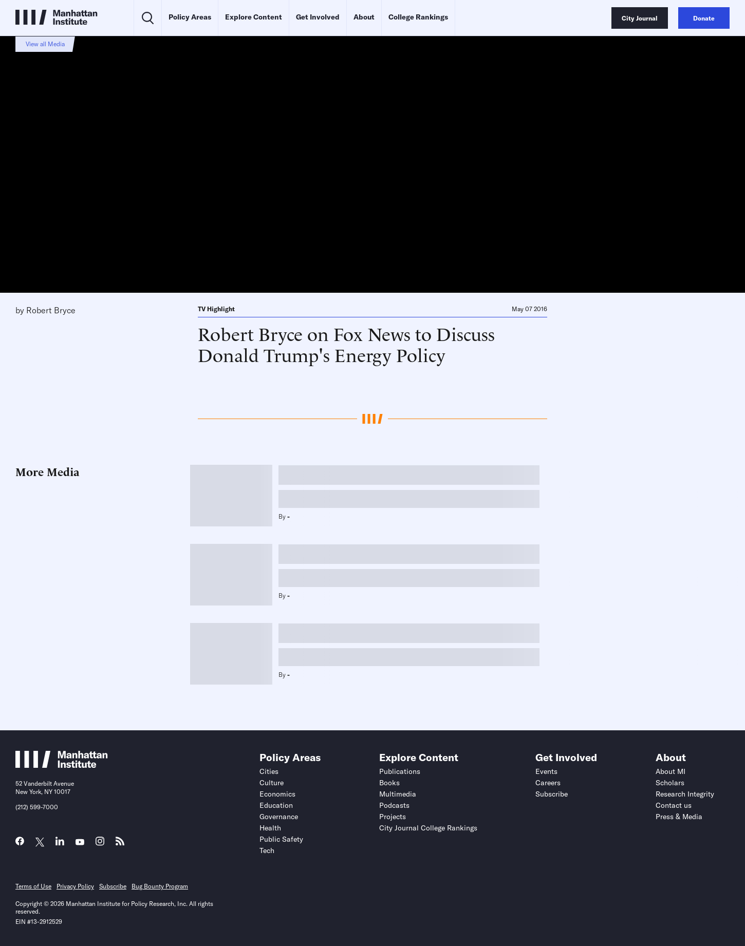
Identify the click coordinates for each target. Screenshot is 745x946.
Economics (277, 794)
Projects (392, 816)
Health (270, 828)
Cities (268, 771)
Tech (266, 850)
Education (276, 805)
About (364, 17)
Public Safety (281, 839)
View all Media (45, 44)
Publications (399, 771)
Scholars (670, 782)
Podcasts (394, 805)
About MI (670, 771)
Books (389, 782)
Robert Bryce (51, 310)
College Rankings (418, 17)
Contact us (674, 805)
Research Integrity (685, 794)
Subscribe (551, 794)
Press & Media (679, 816)
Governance (278, 816)
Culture (271, 782)
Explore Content (253, 17)
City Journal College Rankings (428, 828)
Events (546, 771)
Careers (548, 782)
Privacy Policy (75, 886)
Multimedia (397, 794)
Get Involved (318, 17)
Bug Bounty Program (160, 886)
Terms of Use (33, 886)
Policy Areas (190, 17)
